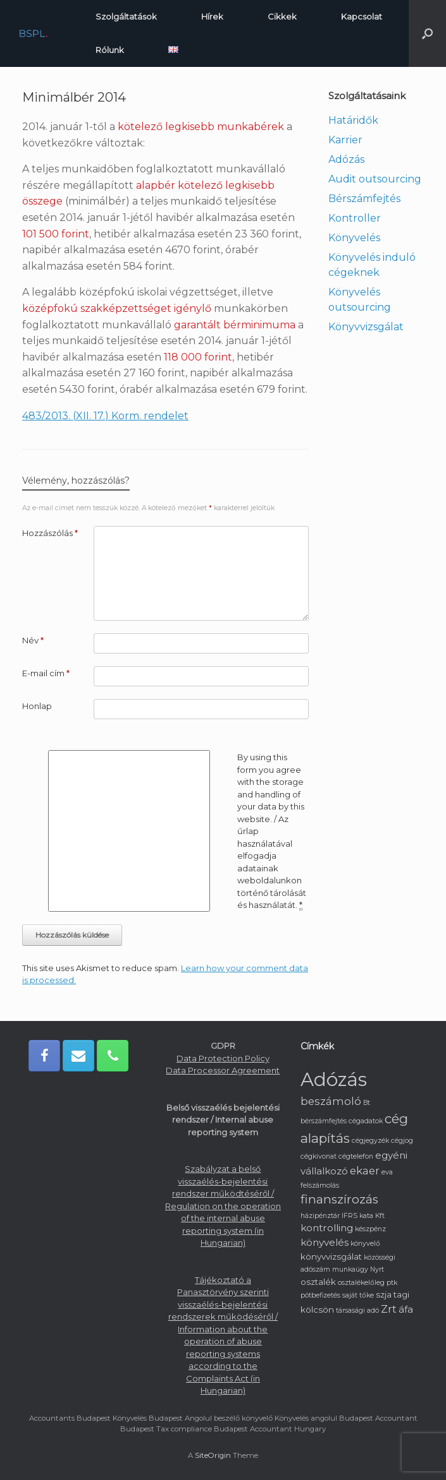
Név (33, 640)
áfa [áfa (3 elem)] (406, 1309)
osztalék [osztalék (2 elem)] (318, 1282)
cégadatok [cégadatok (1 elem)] (366, 1121)
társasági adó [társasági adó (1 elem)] (357, 1310)
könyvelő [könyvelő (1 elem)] (365, 1243)
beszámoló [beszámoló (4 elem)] (330, 1101)
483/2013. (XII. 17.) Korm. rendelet (105, 416)
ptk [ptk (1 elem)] (392, 1283)
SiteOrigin (213, 1455)
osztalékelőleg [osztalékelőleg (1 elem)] (361, 1283)
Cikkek (282, 16)
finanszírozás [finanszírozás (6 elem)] (339, 1199)
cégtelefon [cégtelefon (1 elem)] (355, 1156)
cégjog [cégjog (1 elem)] (402, 1141)
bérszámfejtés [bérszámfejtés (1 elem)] (323, 1121)
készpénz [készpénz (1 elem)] (370, 1229)
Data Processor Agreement (223, 1070)
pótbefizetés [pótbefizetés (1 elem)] (320, 1295)
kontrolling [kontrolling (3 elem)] (326, 1228)
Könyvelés (354, 238)
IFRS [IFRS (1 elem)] (349, 1216)
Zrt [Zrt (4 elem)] (389, 1309)
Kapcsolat (361, 16)
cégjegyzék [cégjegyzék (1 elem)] (370, 1141)
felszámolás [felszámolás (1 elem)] (319, 1185)
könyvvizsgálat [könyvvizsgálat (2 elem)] (331, 1256)
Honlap (37, 706)
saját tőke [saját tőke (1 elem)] (358, 1295)
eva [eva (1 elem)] (387, 1172)
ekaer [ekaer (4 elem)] (365, 1170)
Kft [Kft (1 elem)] (380, 1216)
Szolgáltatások (126, 16)
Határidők (353, 120)
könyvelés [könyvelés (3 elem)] (324, 1242)
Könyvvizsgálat (366, 327)
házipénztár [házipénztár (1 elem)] (320, 1216)
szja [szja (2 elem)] (384, 1294)
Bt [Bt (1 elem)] (366, 1103)
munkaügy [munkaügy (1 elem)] (350, 1269)
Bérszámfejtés (364, 199)
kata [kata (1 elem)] (366, 1216)
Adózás (346, 159)
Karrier (345, 140)
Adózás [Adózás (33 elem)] (333, 1079)
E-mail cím (46, 673)
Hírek (212, 16)
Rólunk (110, 50)
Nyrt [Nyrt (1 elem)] (377, 1269)
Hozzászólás (50, 533)
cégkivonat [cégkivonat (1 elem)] (318, 1156)
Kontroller (354, 218)
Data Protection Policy (223, 1058)
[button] (427, 33)
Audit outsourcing (374, 179)
